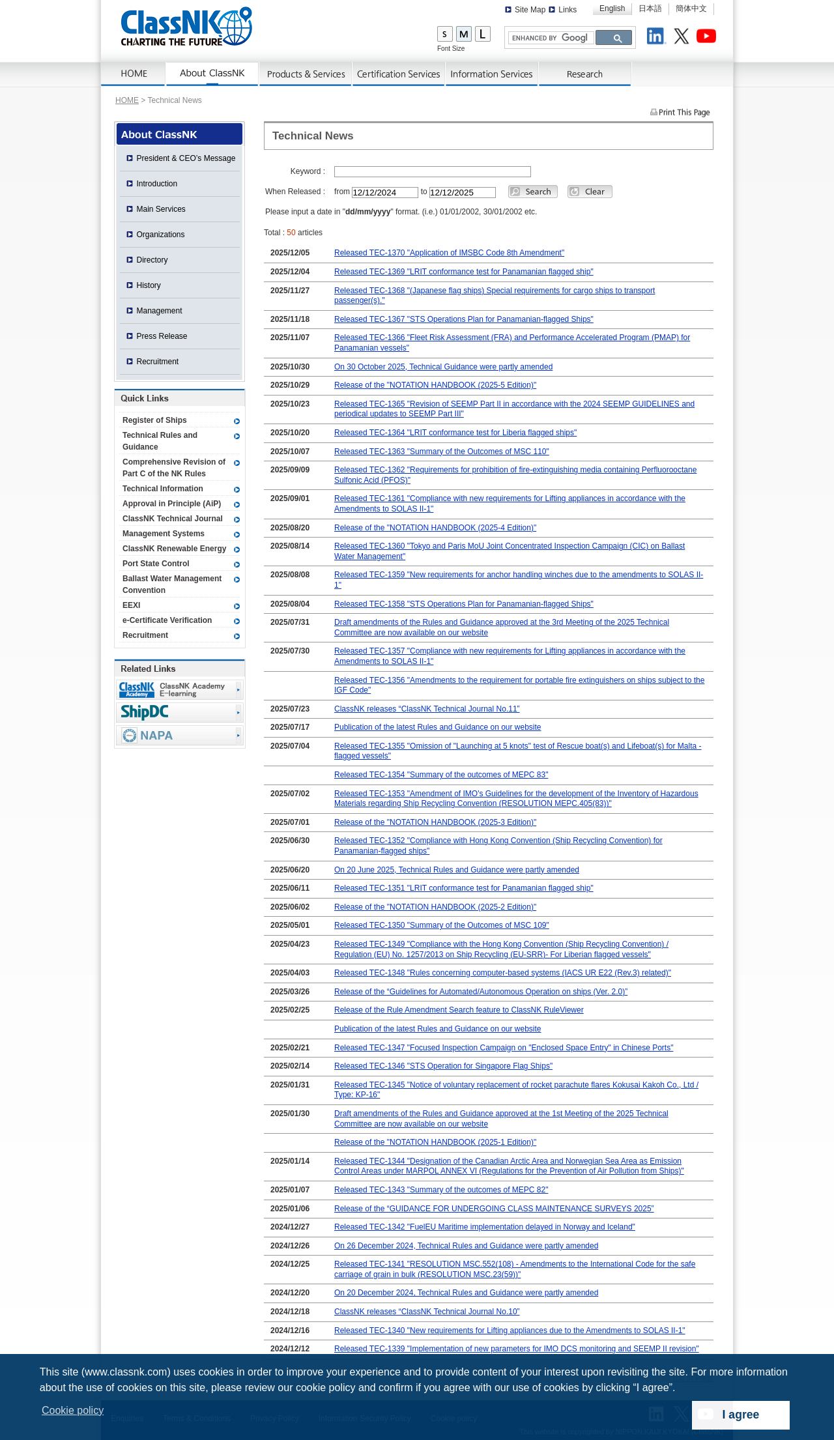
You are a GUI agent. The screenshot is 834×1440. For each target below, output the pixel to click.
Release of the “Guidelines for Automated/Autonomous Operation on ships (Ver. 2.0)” (480, 991)
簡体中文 (691, 8)
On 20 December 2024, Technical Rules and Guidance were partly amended (466, 1292)
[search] (550, 38)
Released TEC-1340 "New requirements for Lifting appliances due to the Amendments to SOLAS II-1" (509, 1330)
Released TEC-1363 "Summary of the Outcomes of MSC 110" (441, 451)
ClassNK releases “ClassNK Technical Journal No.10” (427, 1311)
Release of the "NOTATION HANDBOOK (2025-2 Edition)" (435, 907)
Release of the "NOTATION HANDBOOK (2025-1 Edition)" (435, 1142)
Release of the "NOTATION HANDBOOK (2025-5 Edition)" (435, 385)
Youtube (708, 37)
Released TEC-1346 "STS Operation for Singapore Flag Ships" (443, 1066)
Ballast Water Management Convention (172, 584)
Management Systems (163, 533)
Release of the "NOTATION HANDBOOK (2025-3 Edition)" (435, 822)
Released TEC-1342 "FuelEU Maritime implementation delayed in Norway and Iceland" (484, 1226)
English (612, 8)
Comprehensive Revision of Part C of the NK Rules (173, 467)
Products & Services (305, 74)
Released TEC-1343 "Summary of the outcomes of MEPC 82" (441, 1189)
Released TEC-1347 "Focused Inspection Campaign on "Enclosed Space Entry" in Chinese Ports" (503, 1047)
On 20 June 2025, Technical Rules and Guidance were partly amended (456, 869)
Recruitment (158, 361)
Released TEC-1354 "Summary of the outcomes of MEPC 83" (441, 774)
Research (585, 74)
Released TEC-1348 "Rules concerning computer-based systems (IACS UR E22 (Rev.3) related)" (502, 972)
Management (159, 310)
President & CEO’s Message (186, 158)
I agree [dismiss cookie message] (741, 1414)
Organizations (161, 234)
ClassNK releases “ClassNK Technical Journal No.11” (427, 708)
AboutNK (212, 74)
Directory (152, 260)
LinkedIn (658, 37)
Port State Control (156, 563)
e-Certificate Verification (167, 620)
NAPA (180, 735)
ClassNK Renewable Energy (174, 548)
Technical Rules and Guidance (159, 441)
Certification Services (399, 74)
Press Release (162, 336)
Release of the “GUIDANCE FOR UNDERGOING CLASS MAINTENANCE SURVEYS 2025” (494, 1208)
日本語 (650, 8)
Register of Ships (154, 420)
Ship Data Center (180, 712)
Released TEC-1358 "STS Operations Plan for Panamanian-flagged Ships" (464, 604)
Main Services (161, 209)
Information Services (492, 74)
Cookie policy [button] (73, 1410)
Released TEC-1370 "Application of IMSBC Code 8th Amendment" (449, 252)
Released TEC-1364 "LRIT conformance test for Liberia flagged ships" (455, 432)
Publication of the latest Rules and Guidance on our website (437, 727)
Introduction (157, 183)
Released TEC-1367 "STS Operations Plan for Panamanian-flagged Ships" (464, 319)
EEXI (131, 605)
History (149, 285)
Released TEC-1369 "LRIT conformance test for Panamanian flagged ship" (464, 271)
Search (533, 191)
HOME (127, 100)
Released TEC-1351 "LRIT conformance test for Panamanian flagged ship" (464, 888)
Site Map (530, 9)
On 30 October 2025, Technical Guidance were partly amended (443, 366)
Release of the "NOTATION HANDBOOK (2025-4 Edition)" (435, 527)
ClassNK (186, 26)
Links (567, 9)
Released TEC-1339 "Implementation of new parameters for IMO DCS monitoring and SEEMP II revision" (516, 1348)
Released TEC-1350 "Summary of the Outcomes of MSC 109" (441, 925)
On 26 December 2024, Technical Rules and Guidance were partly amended (466, 1245)
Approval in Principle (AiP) (171, 503)
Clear (590, 191)
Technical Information (162, 488)
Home (133, 74)
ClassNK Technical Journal (172, 518)
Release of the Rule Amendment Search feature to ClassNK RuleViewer (459, 1010)
